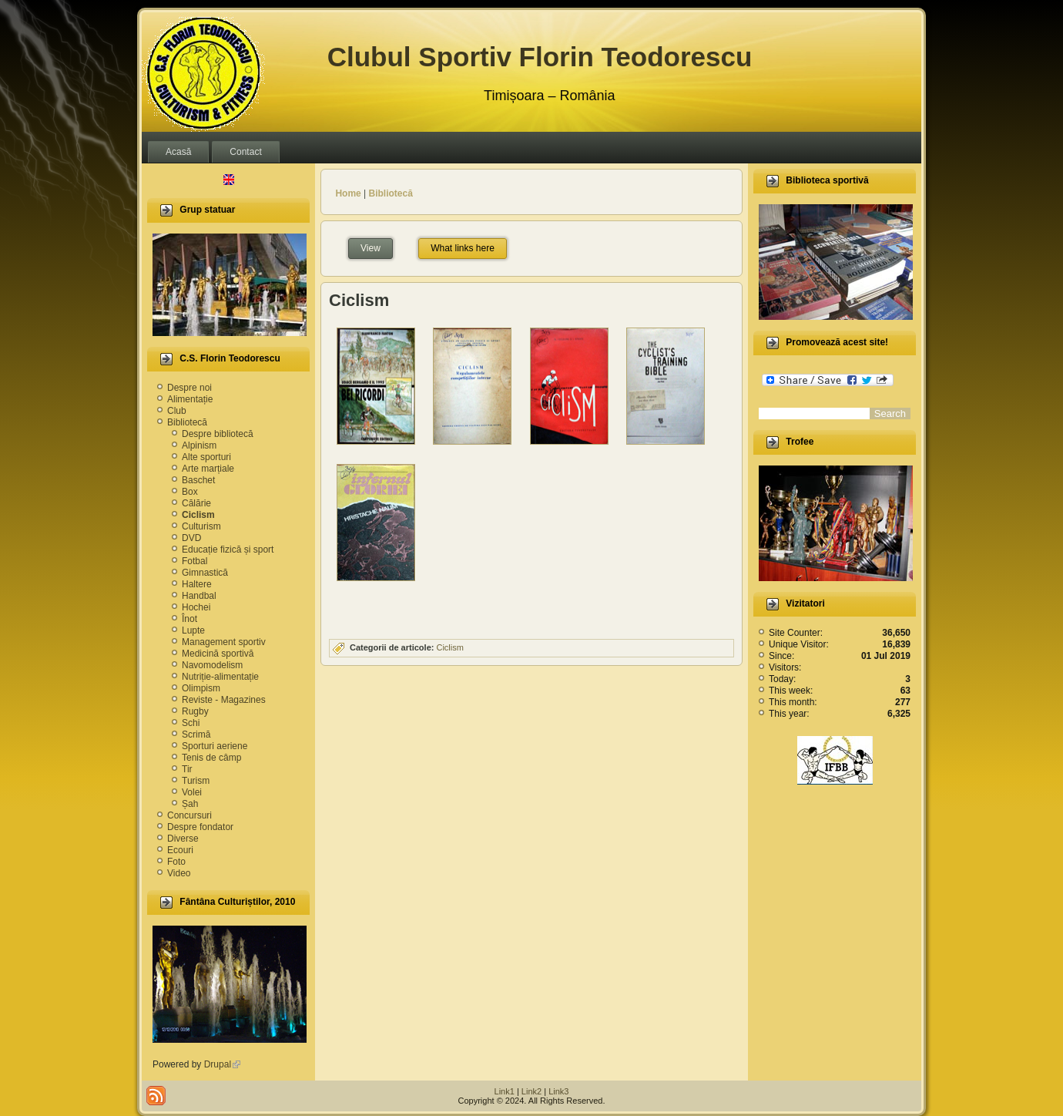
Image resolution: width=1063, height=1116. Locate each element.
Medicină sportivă (217, 653)
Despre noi (189, 387)
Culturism (201, 526)
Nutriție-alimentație (220, 676)
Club (176, 410)
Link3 (558, 1091)
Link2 (531, 1091)
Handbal (199, 595)
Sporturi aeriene (214, 746)
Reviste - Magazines (224, 699)
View (376, 246)
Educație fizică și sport (227, 549)
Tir (187, 769)
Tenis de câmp (211, 757)
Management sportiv (224, 642)
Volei (192, 792)
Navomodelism (212, 665)
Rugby (195, 711)
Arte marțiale (208, 468)
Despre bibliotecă (217, 434)
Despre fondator (200, 827)
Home (347, 193)
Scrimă (196, 734)
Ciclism (198, 514)
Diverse (183, 838)
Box (190, 491)
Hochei (196, 607)
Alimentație (190, 399)
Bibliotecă (187, 422)
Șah (190, 803)
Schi (191, 723)
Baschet (198, 480)
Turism (196, 780)
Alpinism (199, 445)
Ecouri (180, 850)
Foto (176, 861)
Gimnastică (205, 572)
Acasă (178, 151)
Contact (245, 151)
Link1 (505, 1091)
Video (178, 873)
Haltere (197, 584)
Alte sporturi (206, 457)
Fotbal (194, 561)
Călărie (196, 503)
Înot (189, 618)
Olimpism (201, 688)
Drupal (222, 1064)
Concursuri (189, 815)
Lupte (193, 630)
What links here (463, 248)
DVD (191, 538)
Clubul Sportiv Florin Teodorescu (540, 57)
